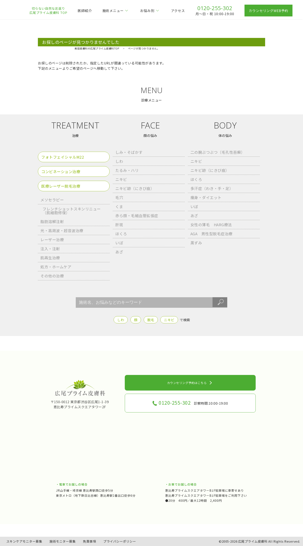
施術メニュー (113, 10)
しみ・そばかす (129, 152)
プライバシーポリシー (119, 541)
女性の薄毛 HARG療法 (211, 224)
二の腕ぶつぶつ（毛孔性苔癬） (217, 152)
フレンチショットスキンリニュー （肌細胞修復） (72, 210)
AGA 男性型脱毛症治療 (211, 233)
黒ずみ (196, 242)
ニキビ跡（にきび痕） (134, 188)
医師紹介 (85, 10)
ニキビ (121, 179)
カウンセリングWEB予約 (268, 10)
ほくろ (121, 233)
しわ (119, 161)
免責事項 (89, 541)
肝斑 (119, 224)
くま (119, 206)
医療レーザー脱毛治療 (60, 186)
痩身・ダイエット (206, 197)
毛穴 (119, 197)
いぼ (119, 242)
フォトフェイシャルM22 (62, 157)
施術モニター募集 (62, 541)
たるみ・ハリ (127, 170)
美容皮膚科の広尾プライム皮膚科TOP (96, 48)
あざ (119, 251)
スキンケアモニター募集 (24, 541)
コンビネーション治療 (60, 171)
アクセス (178, 10)
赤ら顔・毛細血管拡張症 (136, 215)
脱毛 (150, 319)
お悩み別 (147, 10)
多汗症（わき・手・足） (211, 188)
